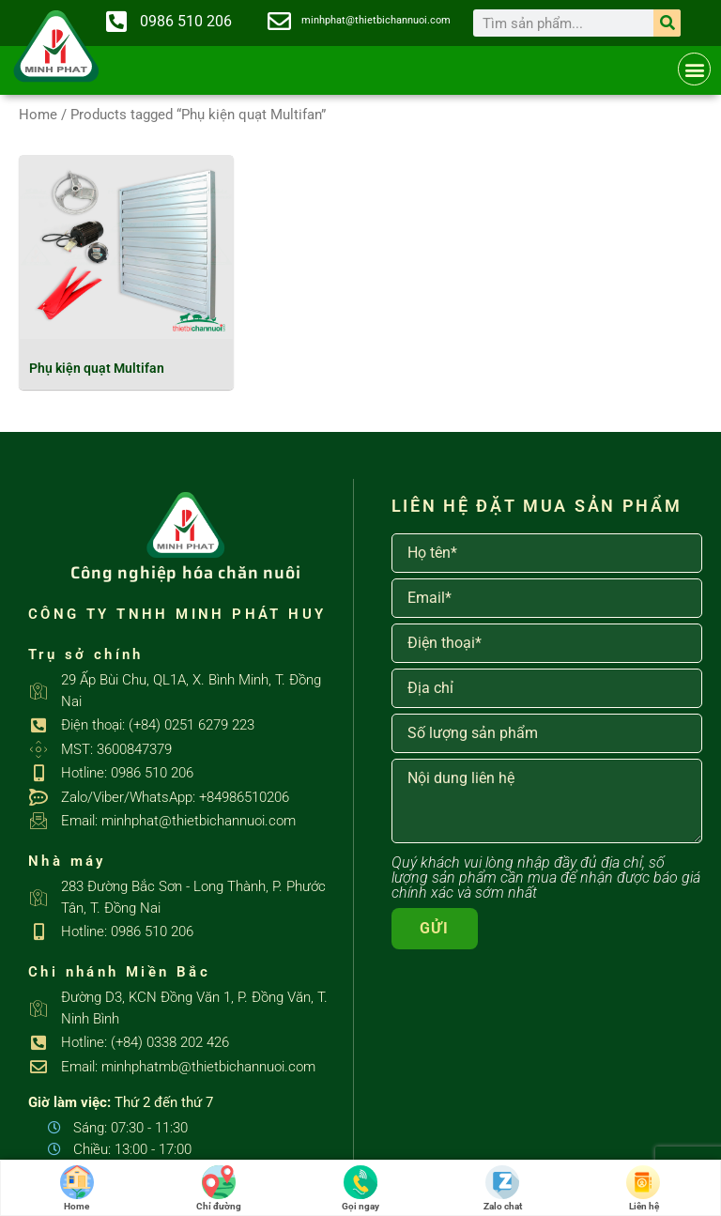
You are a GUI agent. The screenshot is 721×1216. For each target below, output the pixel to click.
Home (38, 114)
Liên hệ (644, 1188)
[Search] (667, 23)
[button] (694, 69)
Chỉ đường (218, 1188)
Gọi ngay (360, 1188)
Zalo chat (502, 1188)
